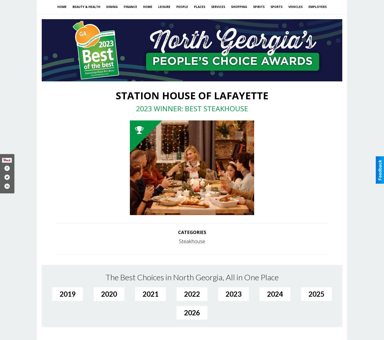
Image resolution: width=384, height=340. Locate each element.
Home (62, 7)
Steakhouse (192, 241)
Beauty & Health (86, 7)
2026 (192, 312)
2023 (233, 294)
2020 (109, 294)
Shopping (239, 7)
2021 (150, 294)
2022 (192, 294)
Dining (112, 7)
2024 (275, 294)
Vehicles (295, 7)
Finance (130, 7)
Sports (276, 7)
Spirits (259, 7)
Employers (317, 7)
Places (199, 7)
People (182, 7)
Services (218, 7)
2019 (68, 294)
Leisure (164, 7)
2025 (316, 294)
